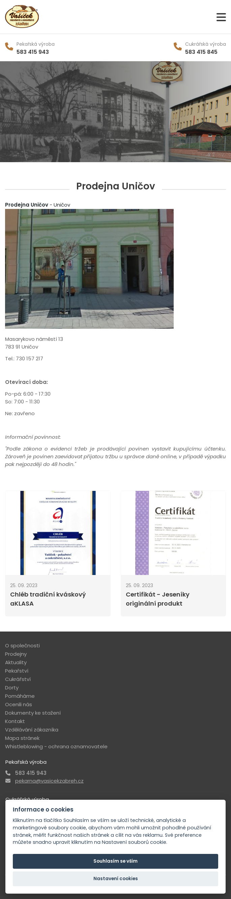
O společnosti (22, 645)
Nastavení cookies (115, 878)
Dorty (12, 687)
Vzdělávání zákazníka (31, 729)
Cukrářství (18, 679)
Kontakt (15, 721)
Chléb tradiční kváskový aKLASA (48, 599)
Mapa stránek (22, 738)
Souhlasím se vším (115, 861)
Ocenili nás (18, 704)
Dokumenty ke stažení (33, 712)
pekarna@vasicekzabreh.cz (49, 780)
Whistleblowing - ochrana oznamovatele (56, 746)
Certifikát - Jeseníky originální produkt (158, 599)
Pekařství (16, 670)
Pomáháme (20, 695)
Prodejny (16, 653)
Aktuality (16, 662)
